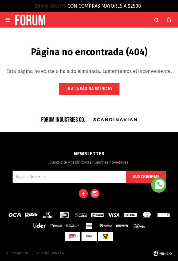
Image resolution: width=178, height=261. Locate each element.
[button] (156, 20)
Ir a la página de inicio (89, 88)
